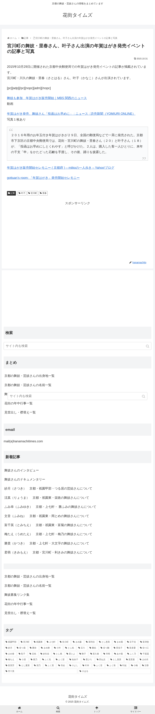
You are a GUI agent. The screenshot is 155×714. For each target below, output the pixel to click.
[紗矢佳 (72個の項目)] (45, 654)
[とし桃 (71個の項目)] (58, 654)
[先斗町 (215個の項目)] (64, 642)
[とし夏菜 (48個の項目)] (24, 665)
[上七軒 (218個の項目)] (51, 642)
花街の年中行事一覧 (18, 604)
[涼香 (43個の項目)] (146, 665)
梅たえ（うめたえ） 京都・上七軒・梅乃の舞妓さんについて (48, 534)
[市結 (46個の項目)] (62, 665)
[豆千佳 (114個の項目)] (132, 642)
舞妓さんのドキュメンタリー (24, 479)
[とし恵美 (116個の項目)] (104, 642)
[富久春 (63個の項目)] (95, 654)
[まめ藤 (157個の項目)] (77, 642)
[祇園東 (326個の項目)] (38, 642)
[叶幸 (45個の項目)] (86, 665)
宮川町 (34, 193)
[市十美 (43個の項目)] (40, 671)
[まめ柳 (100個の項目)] (45, 648)
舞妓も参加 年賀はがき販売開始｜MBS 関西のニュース (47, 98)
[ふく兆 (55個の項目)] (47, 659)
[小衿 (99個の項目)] (57, 648)
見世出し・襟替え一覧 (20, 412)
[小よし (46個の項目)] (74, 665)
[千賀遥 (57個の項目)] (145, 654)
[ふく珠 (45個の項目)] (111, 665)
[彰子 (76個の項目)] (22, 654)
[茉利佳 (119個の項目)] (90, 642)
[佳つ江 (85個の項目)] (144, 648)
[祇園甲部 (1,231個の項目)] (11, 642)
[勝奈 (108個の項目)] (33, 648)
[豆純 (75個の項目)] (33, 654)
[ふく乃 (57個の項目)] (132, 654)
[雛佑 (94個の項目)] (93, 648)
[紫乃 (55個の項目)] (34, 659)
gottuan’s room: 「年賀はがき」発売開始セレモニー (43, 178)
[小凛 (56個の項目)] (23, 659)
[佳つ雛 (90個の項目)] (105, 648)
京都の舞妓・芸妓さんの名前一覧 (27, 385)
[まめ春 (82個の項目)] (10, 654)
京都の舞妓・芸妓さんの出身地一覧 (29, 376)
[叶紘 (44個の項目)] (123, 665)
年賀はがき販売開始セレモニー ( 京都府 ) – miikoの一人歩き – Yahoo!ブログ (60, 167)
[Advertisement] (77, 230)
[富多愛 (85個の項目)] (131, 648)
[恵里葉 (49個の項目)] (130, 659)
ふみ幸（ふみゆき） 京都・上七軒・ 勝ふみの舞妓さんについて (50, 507)
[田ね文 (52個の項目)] (101, 659)
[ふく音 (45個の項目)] (98, 665)
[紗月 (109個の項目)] (9, 648)
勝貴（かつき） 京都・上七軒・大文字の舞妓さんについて (46, 543)
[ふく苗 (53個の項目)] (60, 659)
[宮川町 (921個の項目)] (25, 642)
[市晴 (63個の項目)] (107, 654)
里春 (44, 193)
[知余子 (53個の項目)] (74, 659)
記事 (13, 193)
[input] (77, 346)
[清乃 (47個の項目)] (37, 665)
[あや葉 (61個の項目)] (119, 654)
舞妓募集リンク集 (16, 594)
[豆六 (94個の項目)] (82, 648)
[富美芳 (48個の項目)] (10, 665)
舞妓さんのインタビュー (21, 470)
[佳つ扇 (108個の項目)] (21, 648)
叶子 (23, 193)
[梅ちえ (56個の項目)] (10, 659)
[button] (148, 346)
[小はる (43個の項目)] (114, 671)
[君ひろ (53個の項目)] (88, 659)
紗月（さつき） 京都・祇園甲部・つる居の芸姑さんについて (48, 488)
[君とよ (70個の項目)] (71, 654)
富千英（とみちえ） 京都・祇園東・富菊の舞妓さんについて (48, 525)
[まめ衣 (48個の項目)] (144, 659)
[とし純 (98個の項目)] (70, 648)
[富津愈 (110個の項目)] (145, 642)
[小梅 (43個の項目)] (135, 665)
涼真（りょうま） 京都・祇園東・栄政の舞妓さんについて (46, 497)
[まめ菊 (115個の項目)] (119, 642)
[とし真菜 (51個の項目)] (116, 659)
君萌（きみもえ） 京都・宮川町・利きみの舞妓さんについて (48, 552)
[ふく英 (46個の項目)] (50, 665)
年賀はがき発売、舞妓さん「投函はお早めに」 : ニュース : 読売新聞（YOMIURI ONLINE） (71, 113)
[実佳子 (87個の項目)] (118, 648)
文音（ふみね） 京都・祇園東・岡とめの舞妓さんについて (46, 516)
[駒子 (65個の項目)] (83, 654)
